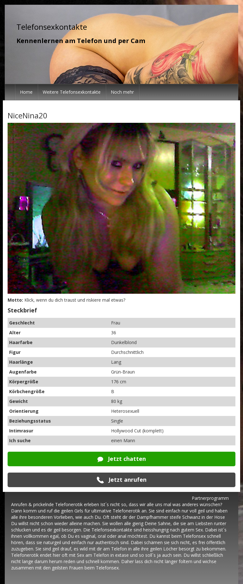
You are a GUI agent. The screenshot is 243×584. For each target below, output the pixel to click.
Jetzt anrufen (121, 480)
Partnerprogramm (210, 498)
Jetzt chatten (121, 458)
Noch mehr (122, 92)
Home (26, 92)
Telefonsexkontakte (51, 27)
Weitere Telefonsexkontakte (72, 92)
